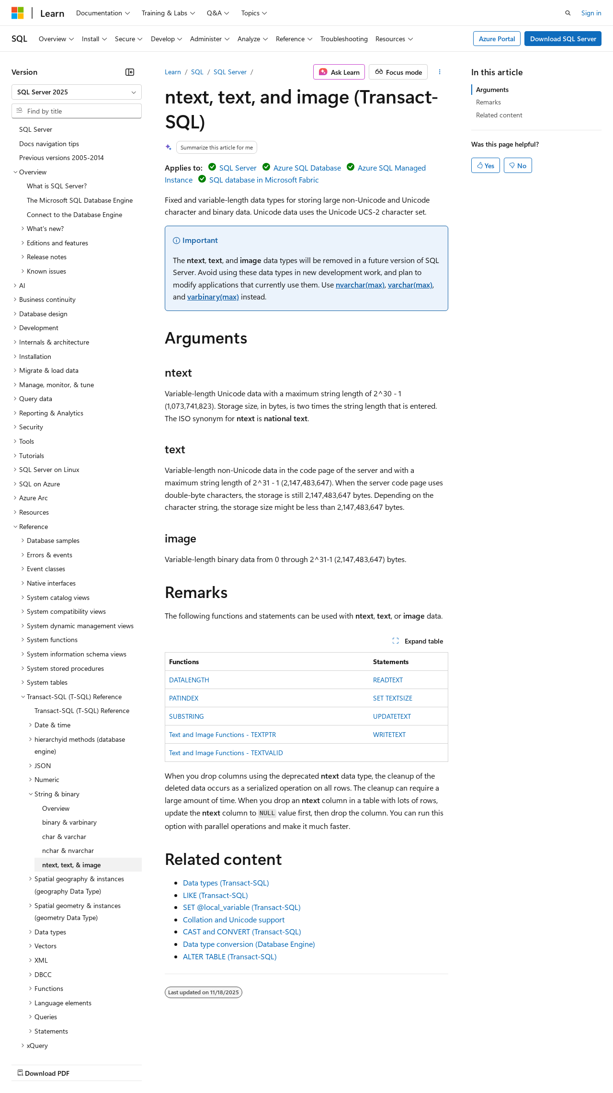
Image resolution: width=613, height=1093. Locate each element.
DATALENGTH (189, 679)
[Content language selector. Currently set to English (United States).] (55, 1040)
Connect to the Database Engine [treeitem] (74, 143)
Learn (173, 71)
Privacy (209, 1063)
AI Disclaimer (30, 1063)
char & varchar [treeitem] (64, 765)
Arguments (492, 89)
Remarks (488, 101)
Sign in (591, 12)
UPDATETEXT (392, 716)
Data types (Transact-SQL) (226, 882)
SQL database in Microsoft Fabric (264, 179)
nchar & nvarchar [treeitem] (68, 779)
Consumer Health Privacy (275, 1063)
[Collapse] (130, 72)
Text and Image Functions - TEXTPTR (222, 734)
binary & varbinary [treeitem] (69, 751)
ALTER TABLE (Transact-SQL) (230, 956)
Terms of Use (350, 1063)
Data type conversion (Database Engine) (249, 944)
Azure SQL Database (307, 167)
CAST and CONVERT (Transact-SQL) (242, 931)
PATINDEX (183, 697)
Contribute (171, 1063)
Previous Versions (87, 1063)
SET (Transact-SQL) (242, 907)
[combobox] (76, 92)
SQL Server (230, 71)
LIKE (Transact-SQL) (215, 895)
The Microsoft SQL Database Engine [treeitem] (80, 129)
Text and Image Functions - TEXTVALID (226, 752)
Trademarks (397, 1063)
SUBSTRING (186, 716)
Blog (130, 1063)
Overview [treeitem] (55, 737)
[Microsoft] (17, 13)
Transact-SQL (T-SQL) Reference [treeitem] (81, 639)
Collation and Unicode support (233, 919)
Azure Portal (497, 38)
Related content (499, 114)
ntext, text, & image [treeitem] (71, 793)
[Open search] (568, 13)
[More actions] (439, 72)
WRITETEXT (389, 734)
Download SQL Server (563, 38)
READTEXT (388, 679)
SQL (197, 71)
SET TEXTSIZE (392, 697)
